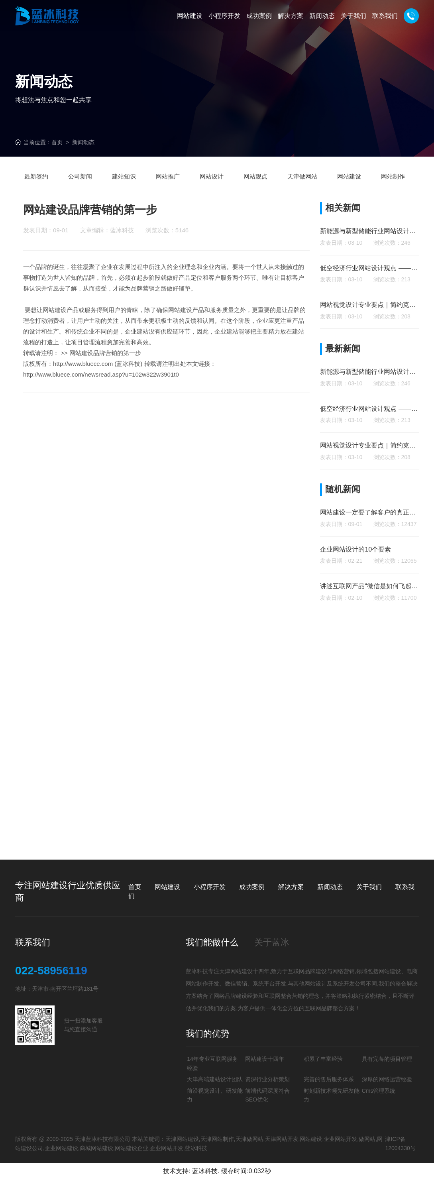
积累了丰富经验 (323, 1059)
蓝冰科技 (205, 1171)
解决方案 (291, 887)
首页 (57, 142)
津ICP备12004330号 (400, 1143)
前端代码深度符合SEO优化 (267, 1095)
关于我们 (369, 887)
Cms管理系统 (379, 1091)
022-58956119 (51, 970)
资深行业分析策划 (267, 1079)
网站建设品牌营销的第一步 (105, 368)
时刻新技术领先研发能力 (331, 1095)
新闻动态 (83, 142)
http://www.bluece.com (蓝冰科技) (97, 379)
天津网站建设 (236, 971)
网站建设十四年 (264, 1059)
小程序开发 (210, 887)
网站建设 (55, 325)
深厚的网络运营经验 (387, 1079)
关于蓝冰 (271, 942)
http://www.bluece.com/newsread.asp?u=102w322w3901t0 (101, 390)
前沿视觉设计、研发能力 (215, 1095)
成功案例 (252, 887)
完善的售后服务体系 (329, 1079)
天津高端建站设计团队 (215, 1079)
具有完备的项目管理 (387, 1059)
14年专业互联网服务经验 (212, 1063)
